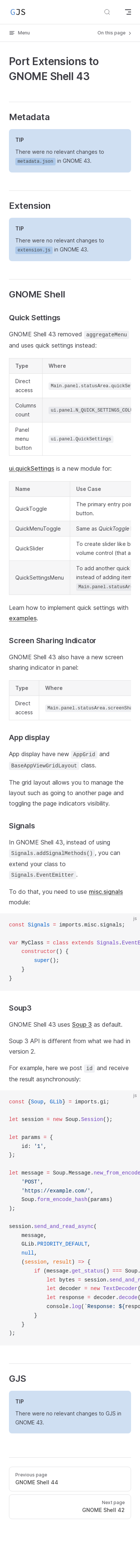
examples (23, 618)
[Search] (107, 12)
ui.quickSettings (31, 468)
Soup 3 (82, 1024)
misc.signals (106, 891)
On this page (115, 33)
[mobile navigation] (128, 12)
